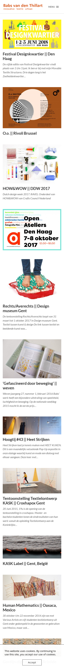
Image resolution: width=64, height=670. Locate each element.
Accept (32, 662)
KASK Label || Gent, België (25, 563)
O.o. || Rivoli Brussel (20, 133)
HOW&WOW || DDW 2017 (26, 188)
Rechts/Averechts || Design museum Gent (26, 308)
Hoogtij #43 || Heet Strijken (26, 439)
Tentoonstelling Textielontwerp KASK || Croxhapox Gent (30, 500)
